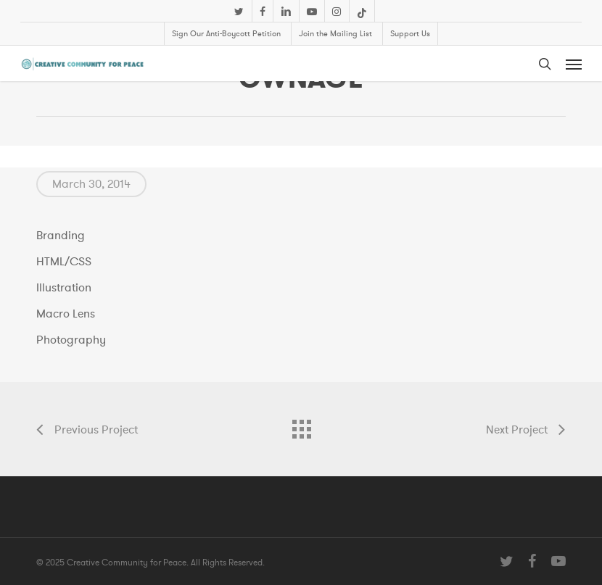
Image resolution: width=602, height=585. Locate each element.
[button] (574, 64)
